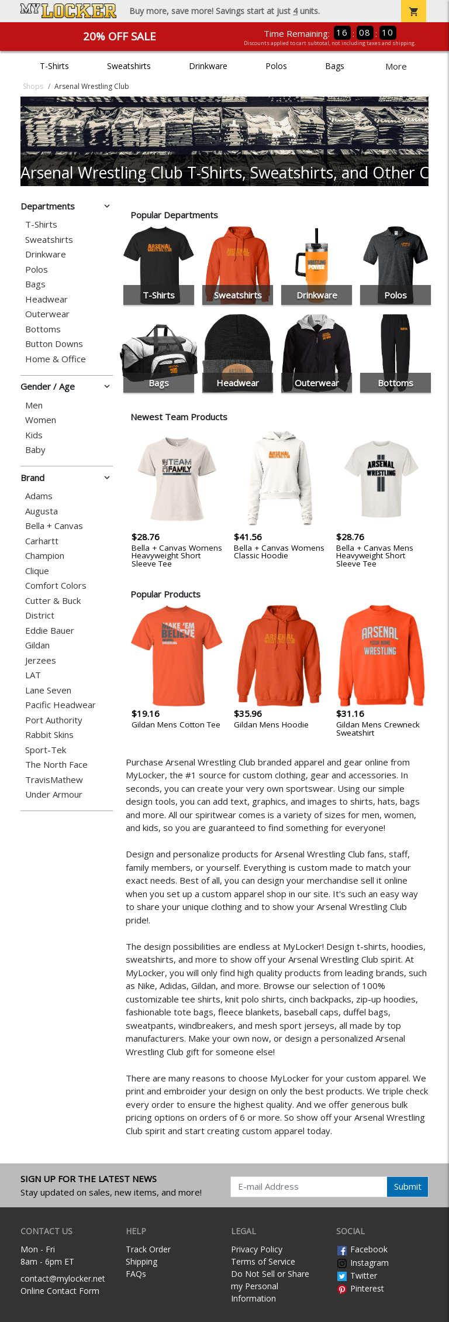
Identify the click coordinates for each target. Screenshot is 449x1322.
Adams (39, 496)
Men (34, 405)
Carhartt (41, 541)
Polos (276, 65)
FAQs (136, 1273)
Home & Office (55, 359)
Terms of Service (263, 1261)
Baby (35, 450)
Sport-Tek (45, 750)
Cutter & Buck (53, 601)
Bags (334, 65)
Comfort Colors (56, 585)
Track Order (148, 1249)
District (39, 615)
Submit (408, 1186)
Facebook (362, 1249)
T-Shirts (54, 65)
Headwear (46, 299)
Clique (37, 571)
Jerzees (40, 660)
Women (40, 420)
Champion (44, 556)
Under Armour (53, 794)
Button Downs (54, 344)
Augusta (41, 511)
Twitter (356, 1275)
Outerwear (47, 314)
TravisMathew (54, 780)
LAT (33, 675)
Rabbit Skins (49, 735)
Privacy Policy (256, 1249)
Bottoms (43, 329)
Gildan (37, 645)
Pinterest (360, 1288)
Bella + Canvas (54, 526)
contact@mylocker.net (62, 1278)
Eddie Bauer (49, 631)
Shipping (141, 1261)
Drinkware (208, 65)
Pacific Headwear (60, 705)
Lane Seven (48, 690)
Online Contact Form (59, 1290)
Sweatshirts (129, 65)
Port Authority (53, 720)
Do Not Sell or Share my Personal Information (270, 1286)
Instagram (362, 1262)
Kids (34, 435)
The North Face (56, 765)
